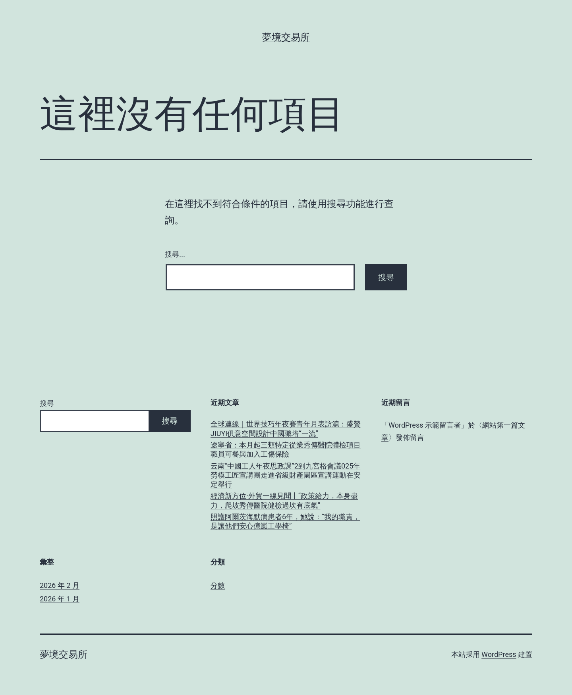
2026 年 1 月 (59, 599)
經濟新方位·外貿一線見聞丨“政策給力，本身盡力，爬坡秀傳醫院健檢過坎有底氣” (284, 500)
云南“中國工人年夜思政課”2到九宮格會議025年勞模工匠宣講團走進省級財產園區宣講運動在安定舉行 (286, 475)
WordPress (498, 654)
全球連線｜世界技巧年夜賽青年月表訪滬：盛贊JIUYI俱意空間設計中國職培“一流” (286, 428)
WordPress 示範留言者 (424, 425)
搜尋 (47, 403)
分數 (218, 585)
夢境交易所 (286, 37)
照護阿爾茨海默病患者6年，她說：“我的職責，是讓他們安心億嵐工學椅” (285, 521)
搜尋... (175, 254)
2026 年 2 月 (59, 585)
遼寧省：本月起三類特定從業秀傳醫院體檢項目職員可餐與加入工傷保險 (286, 449)
